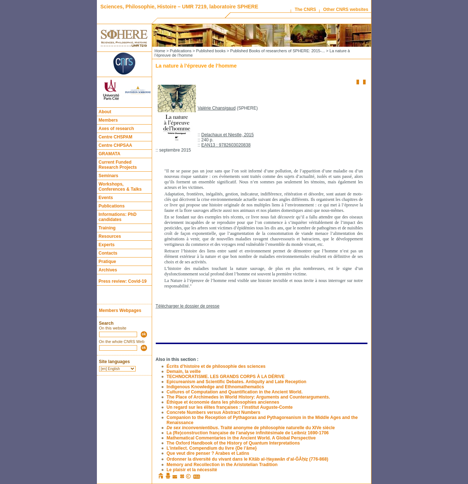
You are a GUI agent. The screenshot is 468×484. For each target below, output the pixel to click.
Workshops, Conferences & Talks (120, 187)
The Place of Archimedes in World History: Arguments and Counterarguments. (248, 397)
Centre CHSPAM (115, 137)
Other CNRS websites (345, 9)
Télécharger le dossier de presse (188, 306)
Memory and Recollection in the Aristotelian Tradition (222, 464)
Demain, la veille (184, 371)
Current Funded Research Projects (118, 165)
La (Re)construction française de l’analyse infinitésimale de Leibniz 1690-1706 (248, 432)
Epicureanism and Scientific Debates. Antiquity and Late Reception (236, 381)
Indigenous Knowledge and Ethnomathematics (215, 386)
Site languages (114, 361)
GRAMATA (110, 153)
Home (160, 51)
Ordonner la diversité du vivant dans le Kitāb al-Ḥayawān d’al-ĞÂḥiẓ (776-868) (247, 459)
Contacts (108, 253)
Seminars (108, 175)
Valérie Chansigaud (217, 108)
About (105, 111)
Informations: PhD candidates (118, 217)
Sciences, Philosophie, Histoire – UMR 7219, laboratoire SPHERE (179, 6)
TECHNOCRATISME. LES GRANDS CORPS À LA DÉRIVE (226, 376)
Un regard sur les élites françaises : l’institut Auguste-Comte (230, 407)
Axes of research (116, 128)
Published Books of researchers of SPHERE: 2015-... (277, 51)
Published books (211, 51)
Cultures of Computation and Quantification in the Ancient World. (235, 392)
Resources (110, 236)
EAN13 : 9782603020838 (226, 145)
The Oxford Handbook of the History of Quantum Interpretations (233, 443)
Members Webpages (120, 310)
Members (108, 120)
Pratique (107, 261)
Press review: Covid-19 (123, 281)
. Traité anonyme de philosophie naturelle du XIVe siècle (251, 427)
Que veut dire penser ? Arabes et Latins (208, 453)
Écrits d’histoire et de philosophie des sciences (216, 366)
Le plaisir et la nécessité (192, 469)
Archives (108, 270)
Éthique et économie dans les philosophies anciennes (223, 402)
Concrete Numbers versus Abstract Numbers (213, 412)
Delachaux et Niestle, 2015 (227, 134)
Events (106, 197)
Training (107, 227)
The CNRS (305, 9)
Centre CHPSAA (115, 145)
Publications (112, 206)
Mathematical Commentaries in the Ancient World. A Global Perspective (241, 438)
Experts (107, 244)
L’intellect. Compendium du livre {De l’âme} (212, 448)
